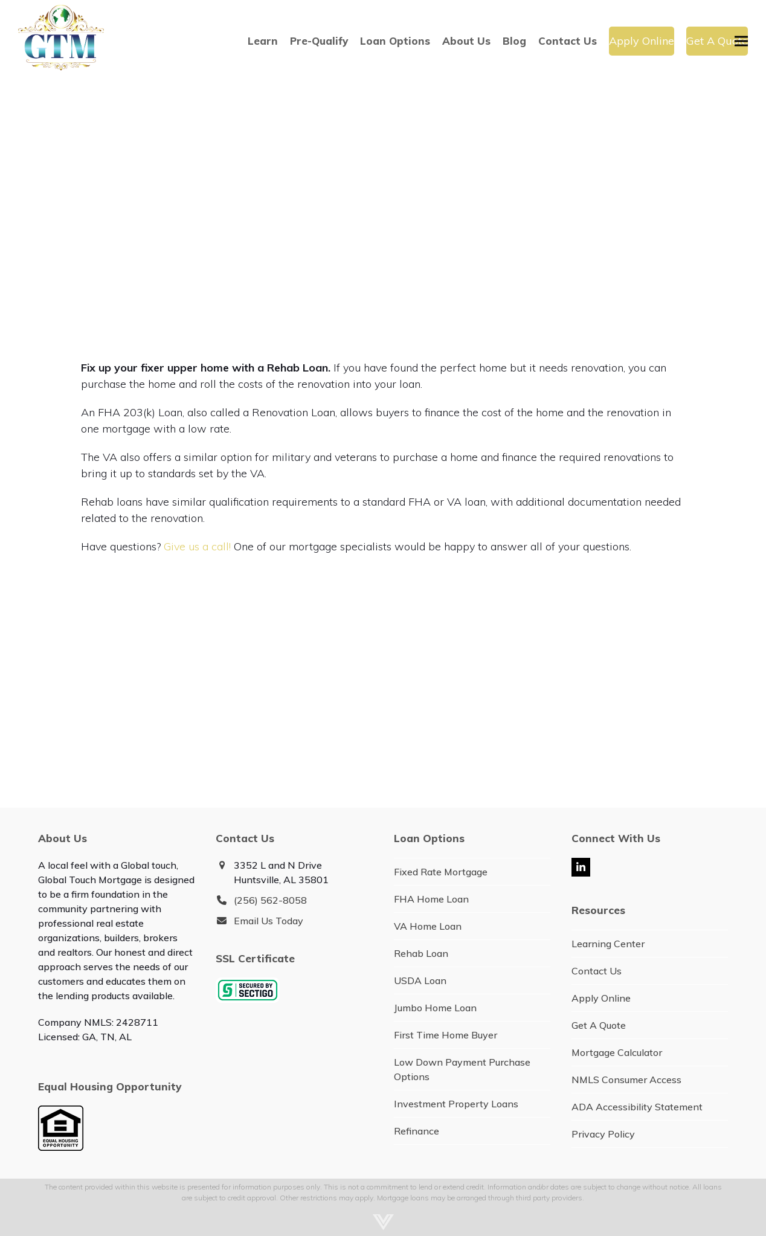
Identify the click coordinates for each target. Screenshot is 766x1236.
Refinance (416, 1131)
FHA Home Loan (431, 899)
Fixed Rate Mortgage (441, 872)
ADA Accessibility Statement (637, 1107)
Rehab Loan (421, 953)
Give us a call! (197, 546)
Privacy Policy (603, 1134)
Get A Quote (598, 1025)
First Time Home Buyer (445, 1035)
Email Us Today (268, 921)
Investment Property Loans (456, 1104)
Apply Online (601, 998)
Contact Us (596, 971)
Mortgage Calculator (616, 1052)
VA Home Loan (428, 926)
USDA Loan (420, 980)
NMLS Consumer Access (626, 1079)
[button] (741, 41)
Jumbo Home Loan (435, 1008)
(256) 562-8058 (270, 900)
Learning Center (608, 944)
